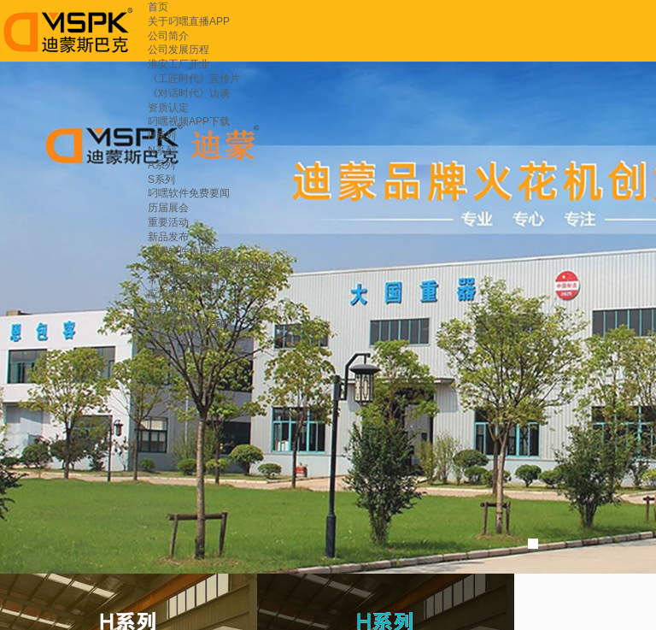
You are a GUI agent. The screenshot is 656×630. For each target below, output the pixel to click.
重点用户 (168, 309)
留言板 (163, 337)
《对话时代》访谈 (189, 93)
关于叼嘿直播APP (189, 21)
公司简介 (168, 36)
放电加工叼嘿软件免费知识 (209, 265)
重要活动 (168, 222)
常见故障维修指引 (189, 280)
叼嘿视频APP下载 (189, 121)
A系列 (161, 165)
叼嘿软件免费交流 (189, 251)
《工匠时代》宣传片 (194, 79)
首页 (158, 7)
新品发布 (168, 237)
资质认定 (168, 108)
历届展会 (168, 208)
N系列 (162, 150)
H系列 (162, 136)
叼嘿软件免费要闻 (189, 193)
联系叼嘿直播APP (189, 323)
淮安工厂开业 (178, 64)
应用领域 (168, 294)
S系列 (161, 179)
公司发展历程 (178, 50)
